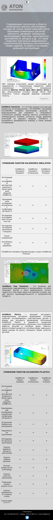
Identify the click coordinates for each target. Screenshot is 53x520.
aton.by (29, 511)
